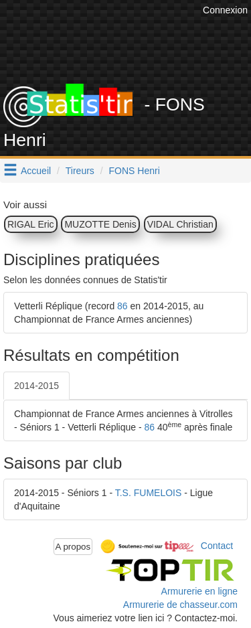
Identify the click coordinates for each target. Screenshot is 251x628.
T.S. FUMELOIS (148, 492)
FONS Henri (134, 170)
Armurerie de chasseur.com (180, 604)
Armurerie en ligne (199, 591)
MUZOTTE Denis (100, 224)
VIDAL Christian (180, 224)
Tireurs (80, 170)
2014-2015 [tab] (36, 385)
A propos (73, 547)
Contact (217, 545)
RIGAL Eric (30, 224)
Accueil (36, 170)
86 (122, 306)
